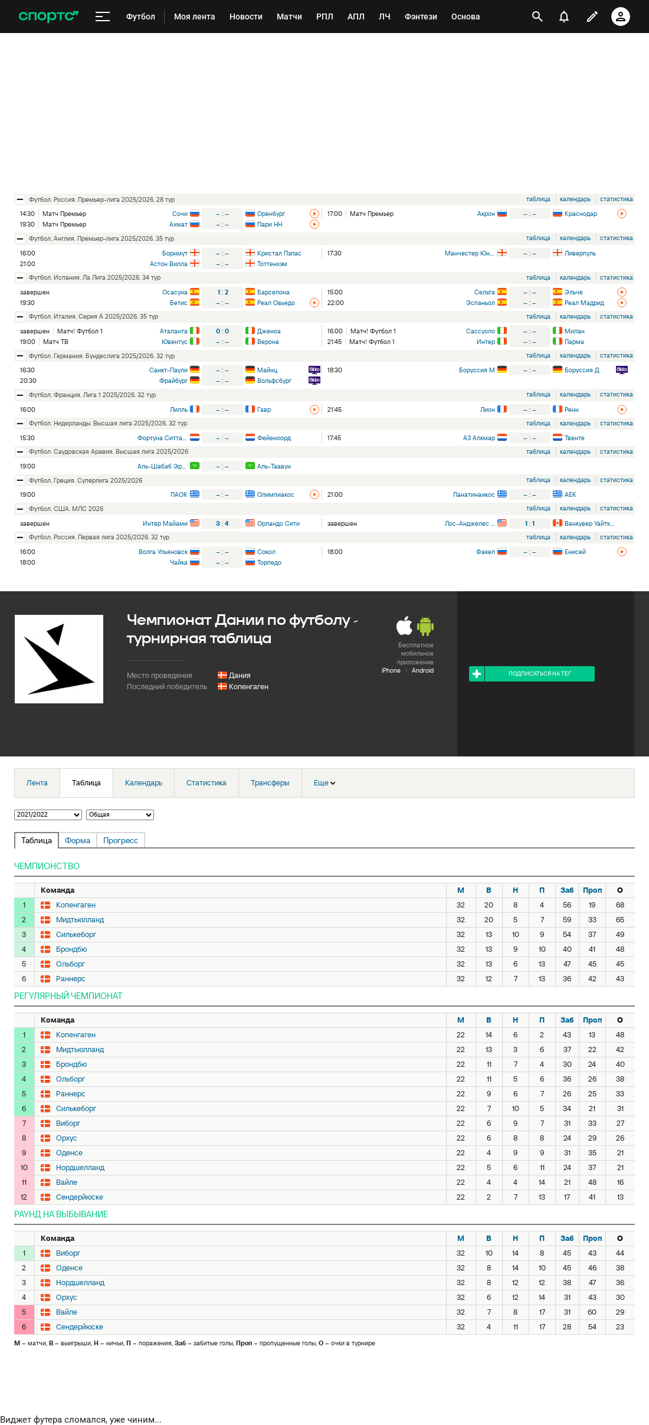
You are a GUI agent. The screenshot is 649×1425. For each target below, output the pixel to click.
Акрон (486, 213)
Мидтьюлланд (80, 920)
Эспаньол (480, 303)
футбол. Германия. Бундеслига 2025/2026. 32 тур (102, 356)
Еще (324, 783)
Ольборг (70, 964)
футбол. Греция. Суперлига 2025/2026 (85, 480)
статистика (616, 199)
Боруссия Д (582, 370)
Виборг (68, 1123)
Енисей (575, 552)
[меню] (102, 16)
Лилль (179, 409)
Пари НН (269, 224)
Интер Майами (165, 523)
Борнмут (175, 253)
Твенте (575, 438)
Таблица (86, 783)
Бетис (179, 303)
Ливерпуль (580, 253)
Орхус (66, 1138)
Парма (574, 342)
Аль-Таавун (274, 466)
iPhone (391, 670)
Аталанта (174, 331)
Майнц (267, 370)
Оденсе (69, 1153)
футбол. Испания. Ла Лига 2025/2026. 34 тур (94, 277)
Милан (575, 331)
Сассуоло (480, 331)
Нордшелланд (80, 1167)
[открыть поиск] (537, 16)
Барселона (273, 292)
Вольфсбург (274, 380)
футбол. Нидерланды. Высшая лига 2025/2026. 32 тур (108, 423)
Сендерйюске (79, 1197)
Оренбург (271, 213)
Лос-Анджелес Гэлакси (470, 523)
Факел (485, 552)
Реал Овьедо (276, 303)
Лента (37, 783)
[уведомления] (564, 16)
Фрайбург (173, 380)
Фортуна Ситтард (162, 438)
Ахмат (178, 224)
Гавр (264, 409)
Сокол (266, 552)
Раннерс (71, 979)
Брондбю (71, 949)
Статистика (206, 783)
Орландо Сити (278, 523)
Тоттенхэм (272, 264)
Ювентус (175, 342)
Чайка (179, 562)
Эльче (574, 292)
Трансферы (270, 783)
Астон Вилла (169, 264)
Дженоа (269, 331)
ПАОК (179, 494)
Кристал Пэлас (279, 253)
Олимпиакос (275, 494)
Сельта (484, 292)
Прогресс (120, 840)
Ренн (572, 409)
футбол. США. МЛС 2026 (66, 509)
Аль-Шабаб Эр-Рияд (162, 466)
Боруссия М (477, 370)
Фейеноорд (274, 438)
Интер (486, 342)
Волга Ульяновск (163, 552)
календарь (575, 199)
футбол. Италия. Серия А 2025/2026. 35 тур (93, 316)
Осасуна (175, 292)
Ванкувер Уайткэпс (590, 523)
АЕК (570, 494)
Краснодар (581, 213)
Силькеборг (76, 934)
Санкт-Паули (168, 370)
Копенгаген (248, 687)
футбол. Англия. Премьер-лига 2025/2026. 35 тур (101, 238)
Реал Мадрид (584, 303)
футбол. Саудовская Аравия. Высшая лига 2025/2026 (108, 451)
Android (423, 670)
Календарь (143, 783)
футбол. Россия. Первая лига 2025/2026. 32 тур (99, 537)
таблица (538, 199)
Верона (268, 342)
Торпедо (269, 562)
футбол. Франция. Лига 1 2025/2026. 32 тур (92, 395)
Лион (487, 409)
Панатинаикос (474, 494)
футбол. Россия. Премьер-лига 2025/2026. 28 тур (102, 199)
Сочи (180, 213)
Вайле (66, 1182)
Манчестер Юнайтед (470, 253)
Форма (77, 840)
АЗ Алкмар (479, 438)
